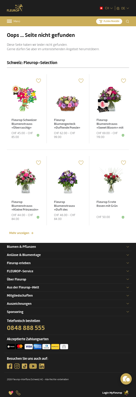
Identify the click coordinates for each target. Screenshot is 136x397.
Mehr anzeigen (19, 233)
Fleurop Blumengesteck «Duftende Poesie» (67, 124)
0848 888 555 (26, 328)
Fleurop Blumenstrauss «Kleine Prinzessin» (25, 206)
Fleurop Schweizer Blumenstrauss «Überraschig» (24, 124)
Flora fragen (111, 21)
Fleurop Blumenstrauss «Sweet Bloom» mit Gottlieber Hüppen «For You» (110, 127)
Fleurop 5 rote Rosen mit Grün (107, 204)
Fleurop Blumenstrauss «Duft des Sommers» (64, 208)
